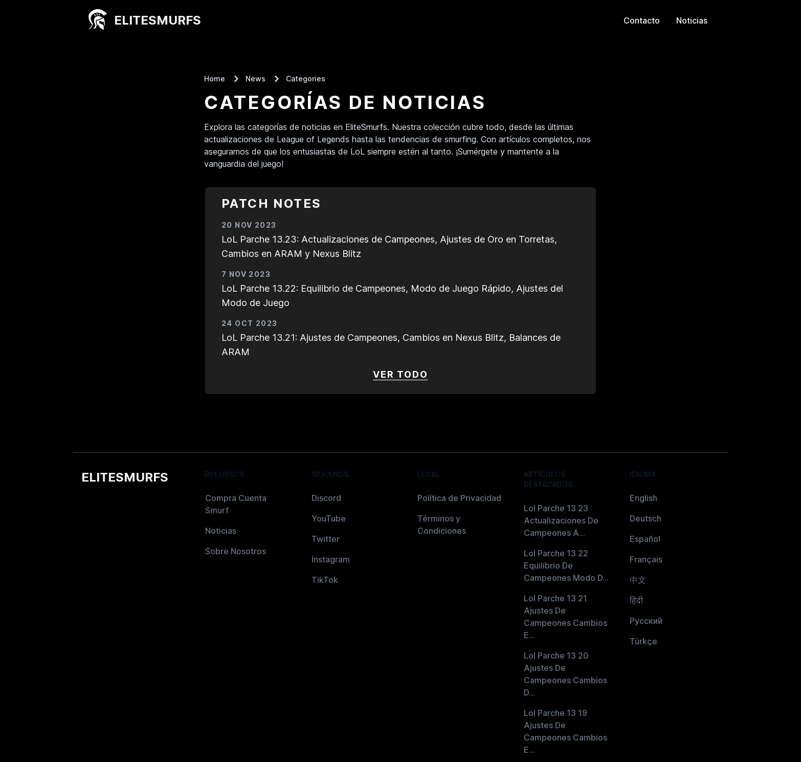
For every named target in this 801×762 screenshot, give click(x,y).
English (643, 498)
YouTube (329, 518)
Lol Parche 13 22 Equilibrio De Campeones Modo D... (566, 565)
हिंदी (636, 600)
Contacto (642, 20)
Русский (646, 621)
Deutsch (645, 518)
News (255, 78)
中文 (638, 580)
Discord (326, 498)
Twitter (326, 539)
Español (645, 539)
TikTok (325, 580)
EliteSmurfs (124, 477)
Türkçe (643, 641)
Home (214, 78)
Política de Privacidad (459, 498)
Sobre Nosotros (235, 551)
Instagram (331, 559)
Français (646, 559)
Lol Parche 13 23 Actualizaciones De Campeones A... (561, 520)
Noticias (691, 20)
